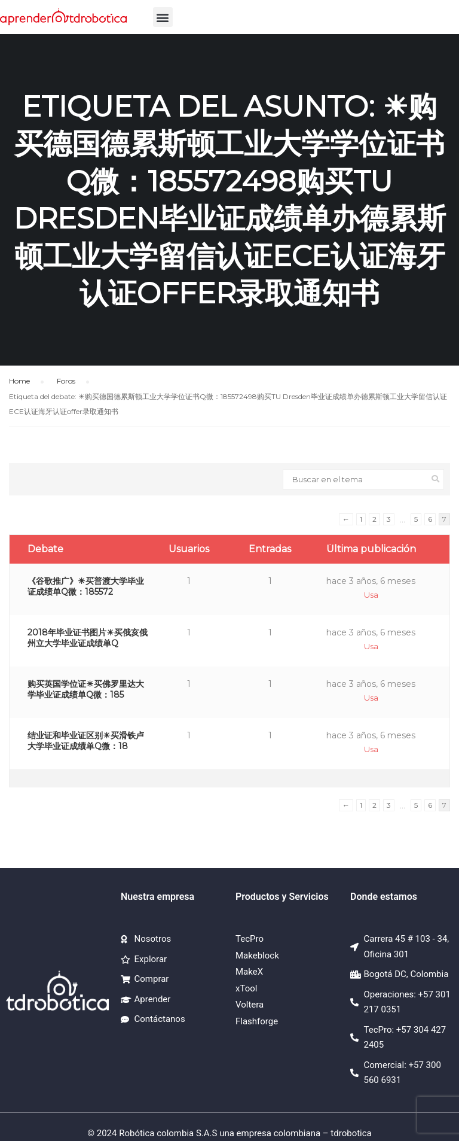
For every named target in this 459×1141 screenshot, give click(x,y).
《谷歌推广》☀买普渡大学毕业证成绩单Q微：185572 (85, 586)
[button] (163, 17)
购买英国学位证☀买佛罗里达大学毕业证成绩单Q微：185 (85, 689)
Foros (66, 380)
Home (19, 380)
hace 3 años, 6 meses (370, 581)
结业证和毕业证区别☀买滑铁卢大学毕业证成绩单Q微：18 (85, 740)
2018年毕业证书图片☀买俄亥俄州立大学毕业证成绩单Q (87, 638)
